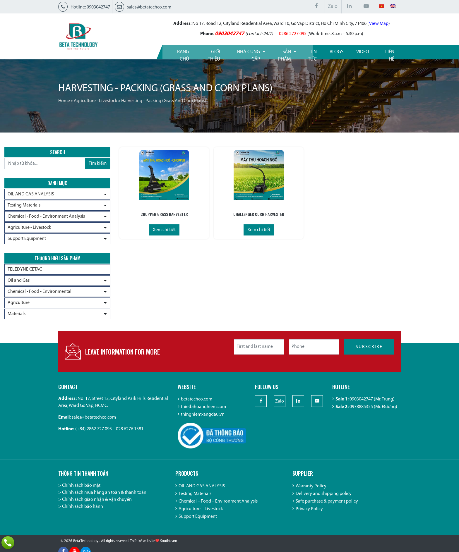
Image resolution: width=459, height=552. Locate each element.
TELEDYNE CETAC (25, 271)
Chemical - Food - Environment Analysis (46, 217)
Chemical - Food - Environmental (39, 293)
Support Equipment (27, 239)
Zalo (333, 6)
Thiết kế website (142, 546)
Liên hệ (386, 51)
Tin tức (304, 51)
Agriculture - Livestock (95, 101)
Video (358, 51)
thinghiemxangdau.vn (203, 418)
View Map (356, 23)
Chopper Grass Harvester (150, 213)
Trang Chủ (153, 51)
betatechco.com (196, 403)
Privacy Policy (309, 512)
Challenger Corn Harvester (218, 213)
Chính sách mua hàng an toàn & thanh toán (104, 496)
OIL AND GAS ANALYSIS (31, 194)
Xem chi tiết (150, 229)
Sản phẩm (271, 51)
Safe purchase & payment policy (327, 505)
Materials (16, 315)
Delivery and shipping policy (324, 497)
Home (64, 101)
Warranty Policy (311, 490)
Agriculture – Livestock (201, 512)
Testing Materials (24, 206)
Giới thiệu (190, 51)
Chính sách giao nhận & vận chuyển (97, 503)
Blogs (332, 51)
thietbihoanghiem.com (203, 411)
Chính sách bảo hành (82, 510)
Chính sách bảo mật (81, 489)
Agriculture (19, 304)
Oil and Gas (19, 282)
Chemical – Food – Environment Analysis (218, 505)
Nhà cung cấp (230, 51)
